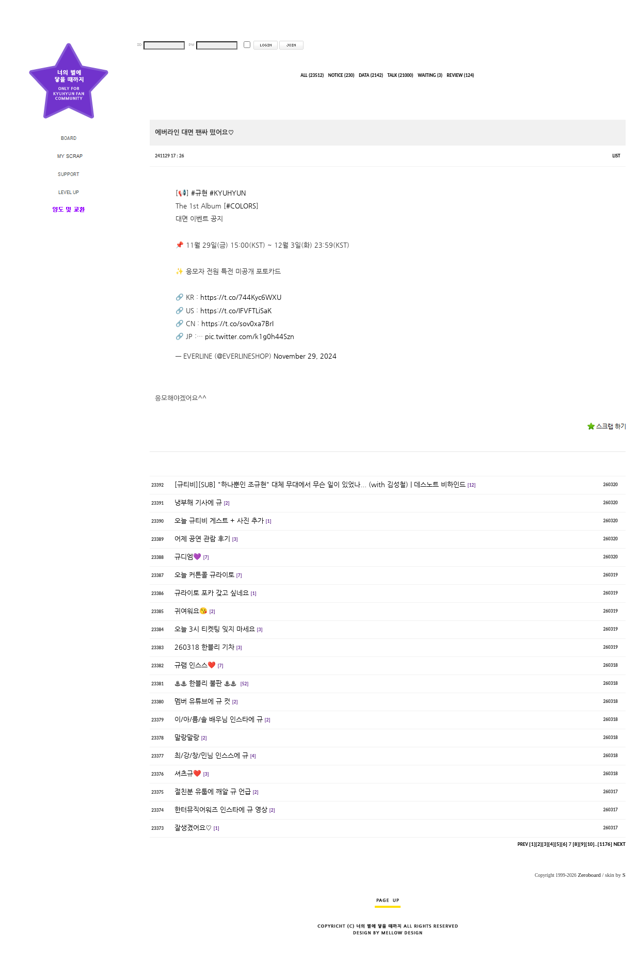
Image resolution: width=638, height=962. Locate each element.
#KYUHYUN (228, 193)
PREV (523, 844)
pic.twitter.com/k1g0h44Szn (249, 336)
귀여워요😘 (191, 611)
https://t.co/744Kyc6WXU (240, 297)
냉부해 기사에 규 (198, 502)
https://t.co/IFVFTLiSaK (236, 310)
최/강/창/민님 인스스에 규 (211, 755)
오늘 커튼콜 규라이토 (204, 575)
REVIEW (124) (460, 75)
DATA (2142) (371, 75)
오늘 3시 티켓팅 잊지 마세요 (214, 629)
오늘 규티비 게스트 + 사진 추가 (219, 520)
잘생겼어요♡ (193, 827)
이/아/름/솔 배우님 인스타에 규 (218, 719)
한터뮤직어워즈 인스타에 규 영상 (220, 809)
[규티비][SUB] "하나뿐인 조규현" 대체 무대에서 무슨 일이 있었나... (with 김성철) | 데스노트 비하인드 (320, 484)
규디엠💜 (187, 556)
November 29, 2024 (305, 356)
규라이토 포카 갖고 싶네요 (211, 593)
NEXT (619, 844)
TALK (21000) (400, 75)
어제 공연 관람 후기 (202, 538)
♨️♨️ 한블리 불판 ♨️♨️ (206, 683)
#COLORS (241, 206)
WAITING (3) (430, 75)
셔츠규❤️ (187, 773)
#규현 (199, 193)
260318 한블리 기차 (204, 647)
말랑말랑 (186, 737)
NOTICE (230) (341, 75)
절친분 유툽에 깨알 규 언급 (212, 791)
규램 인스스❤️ (195, 665)
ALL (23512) (312, 75)
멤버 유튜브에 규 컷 (202, 701)
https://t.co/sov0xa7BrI (237, 323)
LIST (616, 156)
